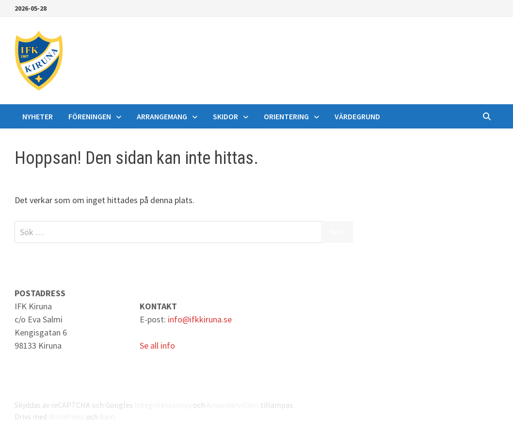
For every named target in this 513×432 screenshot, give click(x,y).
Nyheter (37, 116)
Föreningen (89, 116)
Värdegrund (357, 116)
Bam (107, 416)
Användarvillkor (233, 405)
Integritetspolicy (163, 405)
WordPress (66, 416)
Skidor (225, 116)
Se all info (157, 345)
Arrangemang (162, 116)
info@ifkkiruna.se (200, 319)
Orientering (286, 116)
